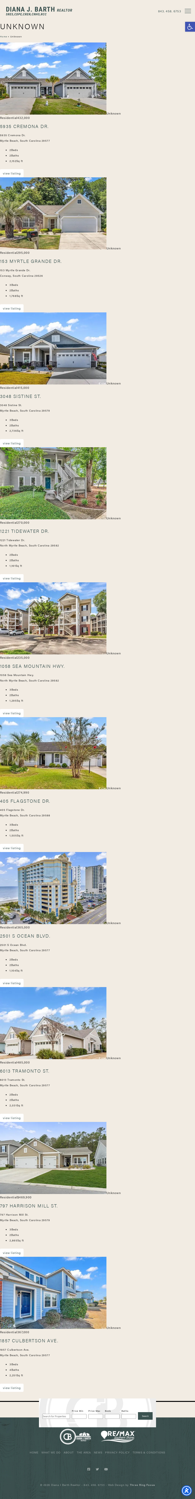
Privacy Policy (117, 1452)
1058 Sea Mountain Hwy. (32, 666)
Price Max (94, 1411)
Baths (124, 1411)
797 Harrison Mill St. (29, 1205)
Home (3, 36)
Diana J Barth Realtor (39, 11)
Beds (108, 1411)
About (69, 1452)
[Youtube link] (106, 1469)
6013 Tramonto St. (25, 1070)
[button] (190, 27)
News (98, 1452)
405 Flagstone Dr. (25, 801)
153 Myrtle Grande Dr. (31, 261)
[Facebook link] (89, 1469)
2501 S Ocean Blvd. (25, 935)
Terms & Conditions (149, 1452)
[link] (142, 1485)
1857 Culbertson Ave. (29, 1340)
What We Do (51, 1452)
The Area (84, 1452)
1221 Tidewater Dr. (24, 531)
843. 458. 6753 (169, 11)
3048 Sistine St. (20, 396)
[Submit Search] (145, 1416)
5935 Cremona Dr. (24, 126)
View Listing (12, 173)
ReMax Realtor (118, 1436)
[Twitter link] (98, 1469)
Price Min (78, 1411)
